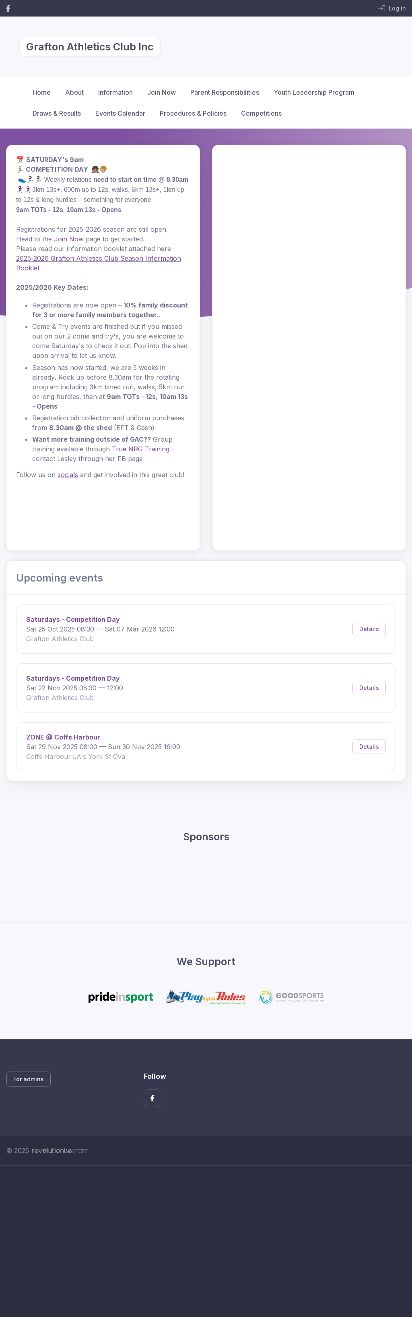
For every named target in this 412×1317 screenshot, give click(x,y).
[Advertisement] (206, 1241)
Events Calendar (120, 113)
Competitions (261, 113)
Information (115, 92)
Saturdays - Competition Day (73, 619)
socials (68, 475)
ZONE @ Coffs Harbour (63, 737)
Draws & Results (57, 113)
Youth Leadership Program (314, 92)
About (74, 92)
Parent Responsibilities (224, 92)
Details (369, 628)
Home (42, 92)
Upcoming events (59, 578)
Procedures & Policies (193, 113)
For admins (28, 1079)
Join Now (161, 92)
